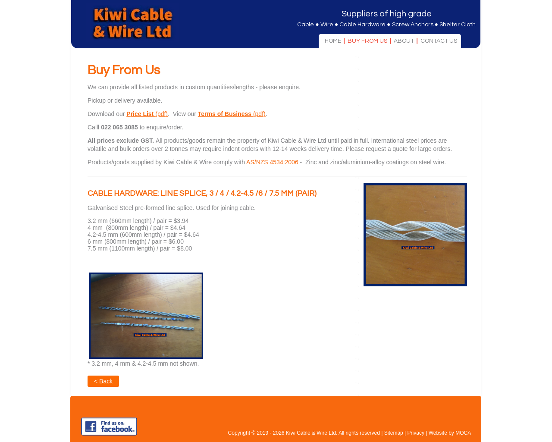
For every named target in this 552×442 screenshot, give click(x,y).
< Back (103, 381)
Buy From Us (367, 41)
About (404, 41)
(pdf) (147, 113)
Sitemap (393, 433)
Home (333, 41)
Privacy (416, 433)
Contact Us (438, 41)
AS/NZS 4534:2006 (272, 162)
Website (438, 433)
